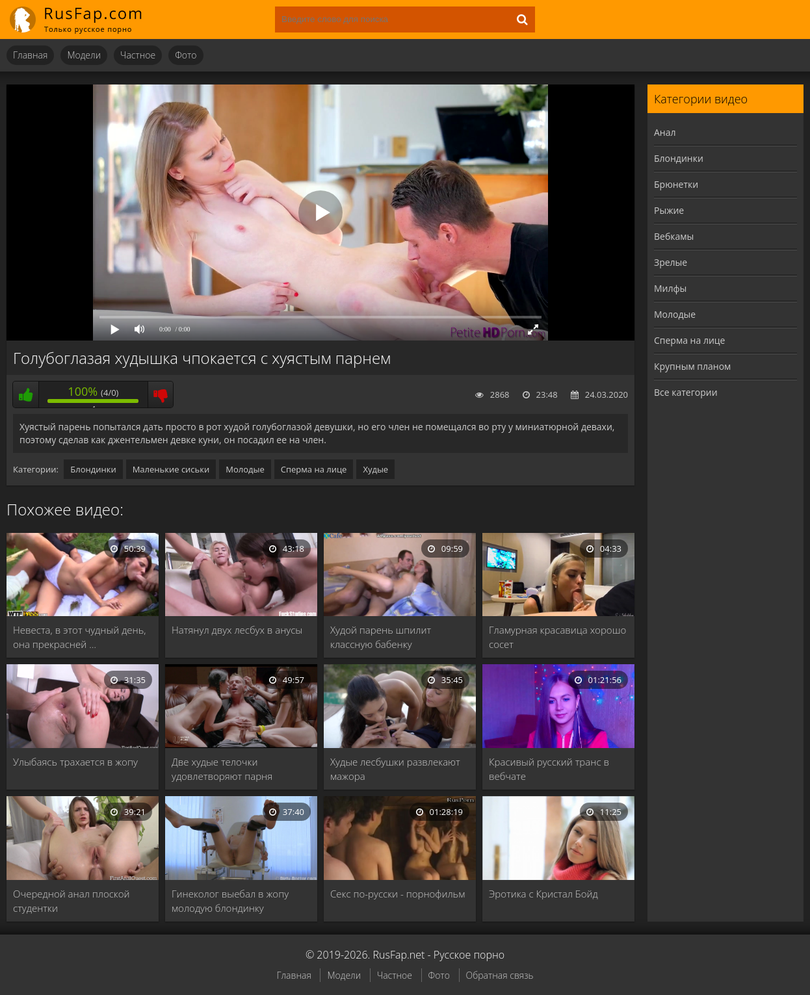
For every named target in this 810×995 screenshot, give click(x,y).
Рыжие (669, 210)
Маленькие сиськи (171, 469)
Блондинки (93, 469)
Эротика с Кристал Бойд (543, 893)
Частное (137, 55)
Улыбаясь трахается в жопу (75, 761)
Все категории (686, 392)
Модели (84, 55)
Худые (375, 469)
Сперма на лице (314, 469)
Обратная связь (500, 975)
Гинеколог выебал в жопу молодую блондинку (230, 900)
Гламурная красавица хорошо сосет (557, 637)
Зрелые (670, 262)
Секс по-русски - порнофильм (397, 893)
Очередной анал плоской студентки (71, 900)
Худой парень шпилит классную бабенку (380, 637)
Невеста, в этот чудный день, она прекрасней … (79, 637)
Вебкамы (674, 236)
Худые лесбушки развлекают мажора (395, 768)
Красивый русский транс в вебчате (549, 768)
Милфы (670, 288)
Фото (185, 55)
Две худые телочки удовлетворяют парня (222, 768)
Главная (30, 55)
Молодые (245, 469)
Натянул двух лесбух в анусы (237, 629)
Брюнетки (676, 184)
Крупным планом (692, 366)
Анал (665, 132)
